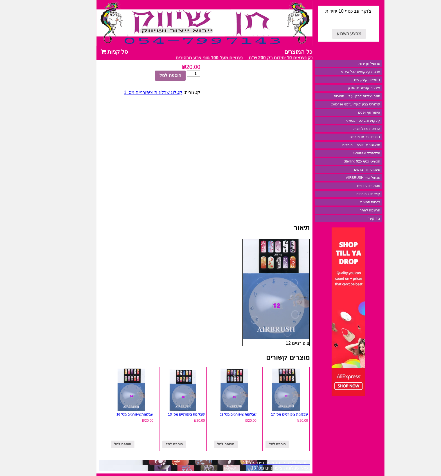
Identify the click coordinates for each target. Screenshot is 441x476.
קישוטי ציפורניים (348, 194)
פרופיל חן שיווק (349, 64)
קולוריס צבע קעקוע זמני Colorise (335, 104)
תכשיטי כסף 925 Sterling (342, 161)
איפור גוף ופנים (349, 112)
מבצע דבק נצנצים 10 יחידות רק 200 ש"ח (266, 57)
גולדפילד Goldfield (346, 153)
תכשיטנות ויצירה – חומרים (341, 145)
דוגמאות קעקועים (347, 80)
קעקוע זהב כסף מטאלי (343, 121)
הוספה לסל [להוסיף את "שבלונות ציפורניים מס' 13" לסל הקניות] (154, 444)
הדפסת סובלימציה (346, 129)
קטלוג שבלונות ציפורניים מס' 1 (133, 92)
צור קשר (354, 218)
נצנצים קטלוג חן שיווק (344, 88)
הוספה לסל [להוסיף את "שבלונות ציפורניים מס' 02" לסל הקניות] (205, 444)
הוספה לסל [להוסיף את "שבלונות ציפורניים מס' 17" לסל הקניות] (257, 444)
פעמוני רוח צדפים (347, 170)
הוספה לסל (150, 75)
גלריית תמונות (350, 202)
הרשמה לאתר (350, 210)
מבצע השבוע (329, 33)
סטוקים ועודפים (348, 186)
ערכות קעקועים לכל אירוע (340, 72)
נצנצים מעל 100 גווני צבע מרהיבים (187, 57)
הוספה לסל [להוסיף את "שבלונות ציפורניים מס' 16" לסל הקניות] (102, 444)
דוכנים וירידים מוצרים (345, 137)
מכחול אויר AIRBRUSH (343, 178)
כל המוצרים (278, 52)
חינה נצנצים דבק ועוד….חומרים (337, 96)
